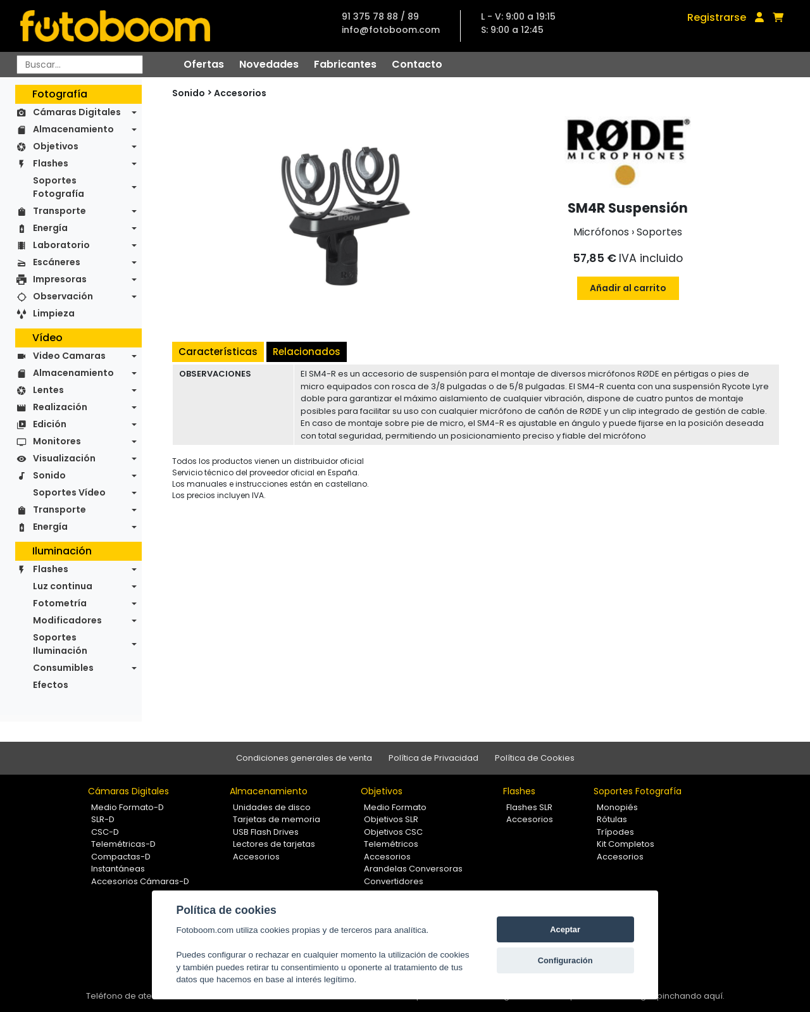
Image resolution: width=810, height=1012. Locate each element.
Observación (63, 296)
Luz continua (62, 586)
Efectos (50, 684)
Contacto (417, 64)
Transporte (59, 210)
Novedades (269, 64)
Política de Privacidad (433, 758)
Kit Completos (625, 844)
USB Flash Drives (266, 832)
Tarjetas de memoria (276, 819)
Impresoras (60, 279)
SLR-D (103, 819)
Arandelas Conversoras (413, 869)
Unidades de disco (272, 807)
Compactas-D (121, 857)
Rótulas (612, 819)
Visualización (64, 458)
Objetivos (55, 146)
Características (218, 351)
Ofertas (204, 64)
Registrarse (716, 17)
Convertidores (393, 881)
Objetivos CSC (393, 832)
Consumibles (63, 667)
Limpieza (54, 313)
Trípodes (615, 832)
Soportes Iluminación (60, 644)
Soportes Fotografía (58, 187)
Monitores (57, 441)
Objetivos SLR (391, 819)
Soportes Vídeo (69, 492)
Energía (50, 228)
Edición (49, 424)
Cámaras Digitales (77, 112)
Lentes (48, 390)
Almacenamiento (73, 129)
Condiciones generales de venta (304, 758)
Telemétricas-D (123, 844)
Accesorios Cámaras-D (140, 881)
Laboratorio (61, 245)
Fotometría (60, 603)
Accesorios (240, 93)
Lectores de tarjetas (274, 844)
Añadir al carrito (628, 288)
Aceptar (565, 929)
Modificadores (67, 620)
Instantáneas (118, 869)
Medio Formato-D (127, 807)
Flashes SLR (529, 807)
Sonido (49, 475)
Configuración (565, 960)
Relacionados (306, 351)
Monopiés (617, 807)
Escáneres (56, 262)
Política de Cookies (535, 758)
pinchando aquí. (691, 996)
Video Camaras (69, 355)
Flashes (50, 163)
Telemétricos (391, 844)
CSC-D (105, 832)
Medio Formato (395, 807)
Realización (60, 407)
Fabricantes (345, 64)
